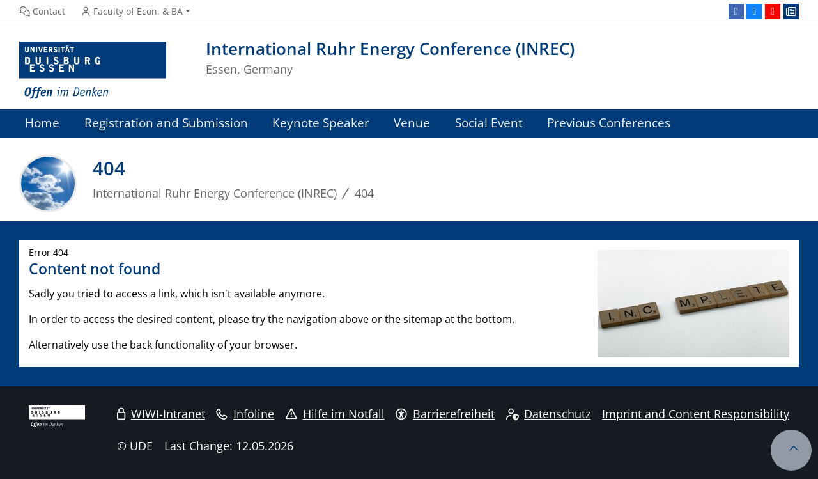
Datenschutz (548, 413)
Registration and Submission (166, 122)
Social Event (489, 122)
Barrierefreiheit (445, 413)
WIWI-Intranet (161, 413)
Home (42, 122)
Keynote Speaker (320, 122)
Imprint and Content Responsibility (695, 413)
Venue (412, 122)
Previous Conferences (608, 122)
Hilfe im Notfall (335, 413)
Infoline (245, 413)
